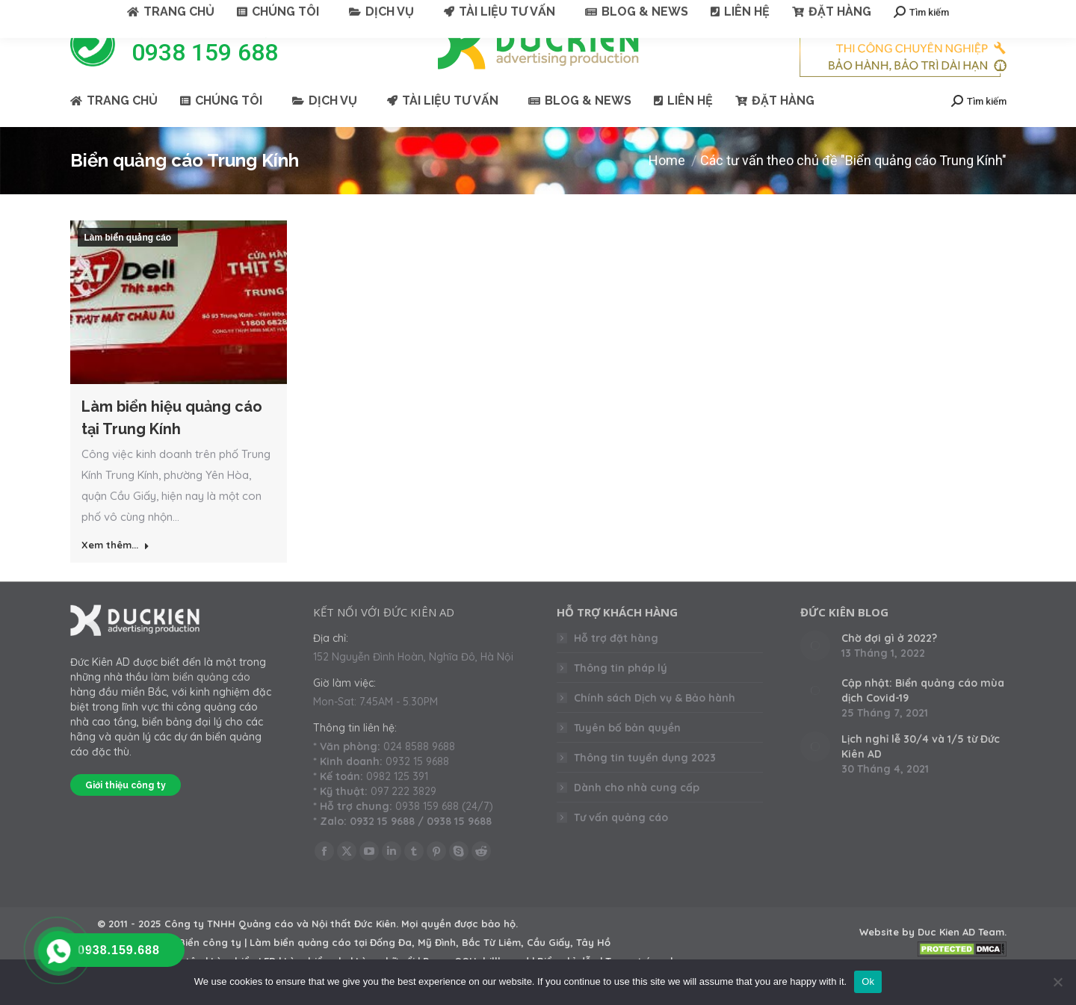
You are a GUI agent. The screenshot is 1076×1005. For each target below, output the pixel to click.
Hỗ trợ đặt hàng (616, 665)
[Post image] (815, 672)
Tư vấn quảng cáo (621, 844)
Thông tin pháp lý (620, 695)
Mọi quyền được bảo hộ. (459, 950)
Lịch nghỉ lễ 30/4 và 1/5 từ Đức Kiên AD (920, 773)
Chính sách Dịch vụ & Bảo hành (654, 725)
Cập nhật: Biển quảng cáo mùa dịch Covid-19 (922, 717)
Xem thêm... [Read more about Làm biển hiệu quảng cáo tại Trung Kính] (115, 572)
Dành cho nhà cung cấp (636, 814)
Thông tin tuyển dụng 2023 (645, 784)
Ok (868, 981)
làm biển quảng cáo (200, 704)
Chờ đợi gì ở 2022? (889, 665)
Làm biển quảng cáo (128, 264)
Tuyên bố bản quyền (627, 754)
